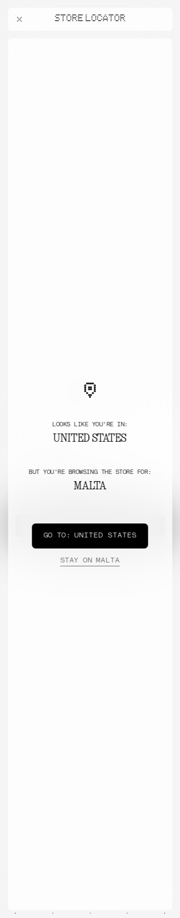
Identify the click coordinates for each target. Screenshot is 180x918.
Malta (90, 561)
